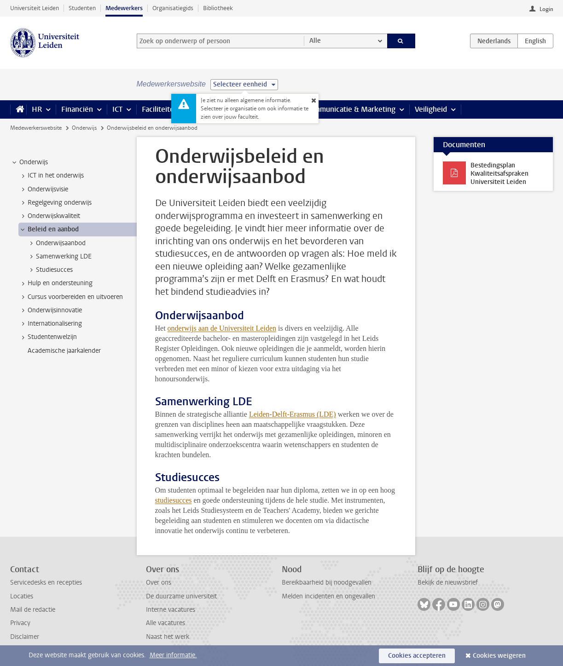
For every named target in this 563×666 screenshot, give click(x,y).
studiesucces (173, 500)
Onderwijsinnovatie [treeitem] (50, 310)
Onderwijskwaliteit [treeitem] (49, 216)
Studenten (82, 8)
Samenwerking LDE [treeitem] (59, 256)
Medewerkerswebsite (36, 128)
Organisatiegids (172, 8)
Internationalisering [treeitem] (50, 323)
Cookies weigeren (499, 655)
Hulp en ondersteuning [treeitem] (56, 283)
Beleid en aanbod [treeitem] (49, 229)
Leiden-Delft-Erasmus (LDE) (292, 414)
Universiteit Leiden (34, 8)
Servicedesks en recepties (46, 582)
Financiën (77, 109)
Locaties (21, 596)
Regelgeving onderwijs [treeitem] (55, 202)
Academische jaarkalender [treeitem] (64, 350)
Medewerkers (124, 8)
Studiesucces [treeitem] (50, 270)
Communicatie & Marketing (350, 109)
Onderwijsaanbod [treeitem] (56, 243)
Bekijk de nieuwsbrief (448, 582)
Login (546, 9)
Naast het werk (167, 636)
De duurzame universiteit (181, 596)
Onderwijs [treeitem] (29, 162)
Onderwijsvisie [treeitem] (43, 189)
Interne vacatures (170, 609)
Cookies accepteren (417, 655)
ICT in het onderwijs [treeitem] (51, 175)
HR (37, 109)
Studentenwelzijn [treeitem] (48, 337)
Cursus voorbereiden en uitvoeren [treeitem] (71, 297)
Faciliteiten (160, 109)
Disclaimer (24, 636)
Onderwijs (84, 128)
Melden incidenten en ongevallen (328, 596)
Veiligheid (431, 109)
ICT (117, 109)
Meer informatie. (173, 655)
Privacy (20, 623)
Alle (315, 40)
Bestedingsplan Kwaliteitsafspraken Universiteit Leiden (499, 173)
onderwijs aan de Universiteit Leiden (222, 328)
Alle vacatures (165, 623)
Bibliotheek (218, 8)
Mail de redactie (32, 609)
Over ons (158, 582)
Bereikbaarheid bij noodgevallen (326, 582)
